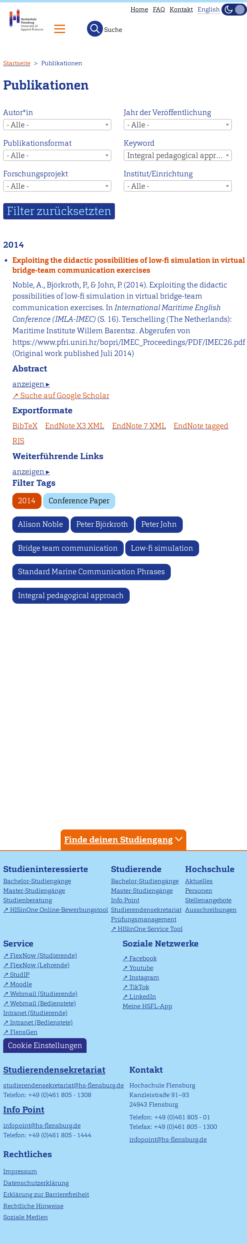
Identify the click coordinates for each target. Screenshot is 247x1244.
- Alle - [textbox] (18, 125)
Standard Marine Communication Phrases (91, 572)
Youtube (141, 968)
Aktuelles (199, 881)
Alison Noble (40, 524)
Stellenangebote (208, 900)
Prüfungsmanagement (143, 919)
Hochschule (210, 869)
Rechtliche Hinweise (33, 1206)
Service (18, 943)
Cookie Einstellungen (45, 1045)
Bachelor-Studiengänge (37, 881)
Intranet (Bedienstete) (41, 1022)
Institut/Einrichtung (158, 174)
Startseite (16, 63)
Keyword (139, 143)
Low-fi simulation (162, 548)
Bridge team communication (68, 548)
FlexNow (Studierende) (43, 955)
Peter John (159, 524)
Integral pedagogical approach (71, 595)
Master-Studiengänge (34, 890)
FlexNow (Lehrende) (39, 965)
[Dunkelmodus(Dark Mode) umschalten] (234, 10)
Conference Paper (79, 501)
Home (139, 9)
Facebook (143, 958)
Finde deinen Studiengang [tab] (124, 839)
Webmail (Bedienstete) (43, 1003)
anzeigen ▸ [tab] (31, 384)
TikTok (139, 987)
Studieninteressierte (45, 869)
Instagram (144, 977)
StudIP (20, 974)
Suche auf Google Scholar (64, 396)
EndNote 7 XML (139, 426)
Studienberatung (27, 900)
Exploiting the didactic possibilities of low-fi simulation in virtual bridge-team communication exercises (128, 265)
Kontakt (181, 9)
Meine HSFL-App (147, 1006)
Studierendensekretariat (146, 910)
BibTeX (25, 426)
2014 (27, 501)
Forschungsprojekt (35, 174)
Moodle (21, 984)
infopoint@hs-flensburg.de (42, 1125)
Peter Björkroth (102, 524)
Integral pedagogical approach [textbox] (179, 155)
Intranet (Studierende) (35, 1013)
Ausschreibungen (211, 910)
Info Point (125, 900)
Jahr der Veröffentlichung (167, 112)
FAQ (159, 9)
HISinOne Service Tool (150, 929)
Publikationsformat (37, 143)
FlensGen (24, 1032)
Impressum (20, 1171)
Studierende (136, 869)
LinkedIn (142, 996)
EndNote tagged (201, 426)
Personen (198, 890)
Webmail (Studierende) (43, 994)
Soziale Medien (25, 1217)
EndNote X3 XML (74, 426)
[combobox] (57, 124)
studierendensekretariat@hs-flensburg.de (63, 1085)
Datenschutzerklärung (36, 1183)
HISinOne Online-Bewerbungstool (59, 910)
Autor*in (18, 112)
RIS (18, 441)
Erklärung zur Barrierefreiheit (46, 1194)
